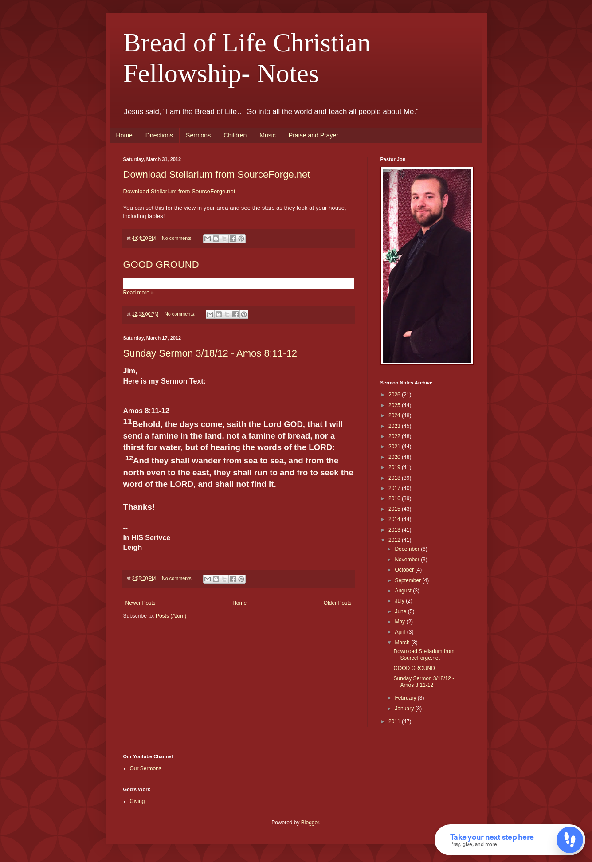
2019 (395, 467)
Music (267, 135)
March (403, 642)
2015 (395, 509)
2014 (395, 519)
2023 (395, 426)
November (408, 559)
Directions (159, 135)
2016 (395, 498)
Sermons (198, 135)
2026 (395, 395)
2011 (395, 721)
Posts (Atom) (171, 616)
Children (235, 135)
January (405, 708)
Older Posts (338, 603)
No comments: (178, 238)
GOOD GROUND (161, 264)
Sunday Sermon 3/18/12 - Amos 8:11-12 (210, 353)
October (405, 570)
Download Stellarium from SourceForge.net (216, 174)
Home (124, 135)
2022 (395, 436)
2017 (395, 488)
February (406, 698)
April (401, 632)
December (408, 549)
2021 (395, 446)
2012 (395, 540)
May (400, 622)
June (401, 611)
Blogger (310, 822)
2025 (395, 405)
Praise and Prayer (313, 135)
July (400, 601)
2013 (395, 530)
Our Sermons (145, 768)
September (408, 580)
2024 (395, 415)
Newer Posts (140, 603)
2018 (395, 478)
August (404, 591)
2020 (395, 457)
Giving (137, 801)
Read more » (138, 293)
